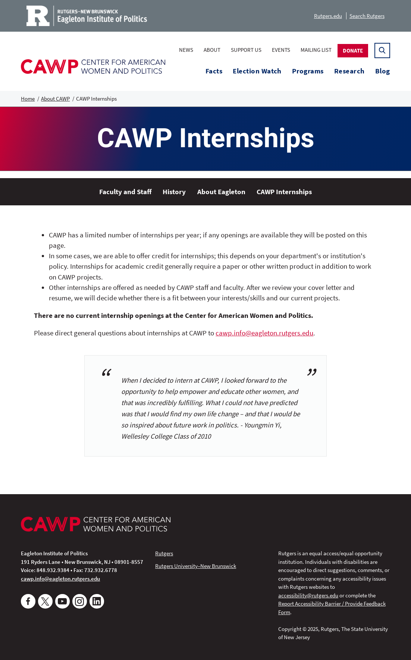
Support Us (246, 49)
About (212, 49)
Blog (382, 71)
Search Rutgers (367, 15)
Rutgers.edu (328, 15)
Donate (353, 50)
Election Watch (257, 71)
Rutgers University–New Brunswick (195, 565)
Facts (214, 71)
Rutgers (164, 553)
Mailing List (316, 49)
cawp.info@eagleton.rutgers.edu (264, 333)
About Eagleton (221, 191)
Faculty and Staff (125, 191)
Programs (308, 71)
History (174, 191)
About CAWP (55, 98)
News (186, 49)
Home (28, 98)
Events (281, 49)
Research (349, 71)
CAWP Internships (284, 191)
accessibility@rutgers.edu (308, 595)
